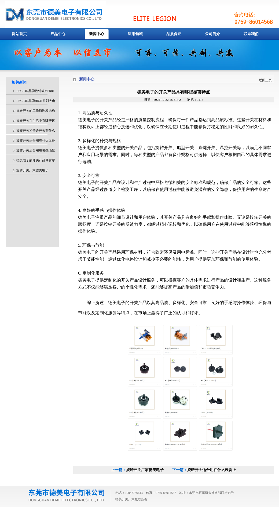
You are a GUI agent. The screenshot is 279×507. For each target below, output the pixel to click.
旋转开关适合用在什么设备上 (211, 470)
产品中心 (57, 34)
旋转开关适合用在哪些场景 (35, 150)
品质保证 (173, 34)
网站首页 (19, 34)
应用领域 (135, 34)
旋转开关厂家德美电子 (145, 470)
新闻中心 (96, 34)
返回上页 (265, 80)
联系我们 (251, 34)
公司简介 (212, 34)
